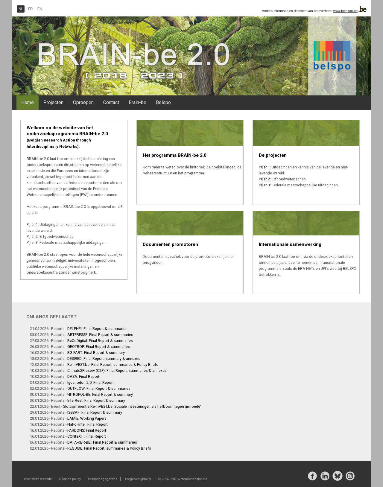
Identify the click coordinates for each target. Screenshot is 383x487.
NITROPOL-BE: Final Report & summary (100, 394)
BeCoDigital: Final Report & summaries (100, 340)
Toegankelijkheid (137, 479)
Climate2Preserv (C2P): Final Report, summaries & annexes (117, 370)
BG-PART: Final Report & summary (96, 352)
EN (39, 9)
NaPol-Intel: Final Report (87, 424)
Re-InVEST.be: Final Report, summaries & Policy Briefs (112, 364)
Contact (111, 102)
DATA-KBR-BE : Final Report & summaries (102, 442)
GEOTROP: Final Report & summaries (98, 346)
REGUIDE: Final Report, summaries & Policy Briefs (109, 448)
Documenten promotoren (170, 244)
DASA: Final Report (83, 376)
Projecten (53, 102)
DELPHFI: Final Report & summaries (97, 328)
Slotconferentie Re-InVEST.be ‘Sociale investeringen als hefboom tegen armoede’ (132, 406)
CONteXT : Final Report (86, 436)
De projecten (273, 155)
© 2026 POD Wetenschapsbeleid (182, 479)
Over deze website (38, 479)
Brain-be (137, 102)
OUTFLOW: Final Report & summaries (98, 388)
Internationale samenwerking (290, 244)
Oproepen (83, 102)
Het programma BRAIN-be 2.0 (174, 155)
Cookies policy (70, 479)
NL (21, 9)
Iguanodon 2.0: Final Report (90, 382)
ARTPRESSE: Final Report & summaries (100, 334)
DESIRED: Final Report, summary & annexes (103, 358)
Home (27, 102)
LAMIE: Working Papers (87, 418)
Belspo (163, 102)
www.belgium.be (345, 11)
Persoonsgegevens (102, 479)
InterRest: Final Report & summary (96, 400)
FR (30, 9)
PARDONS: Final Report (86, 430)
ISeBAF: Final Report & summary (94, 412)
